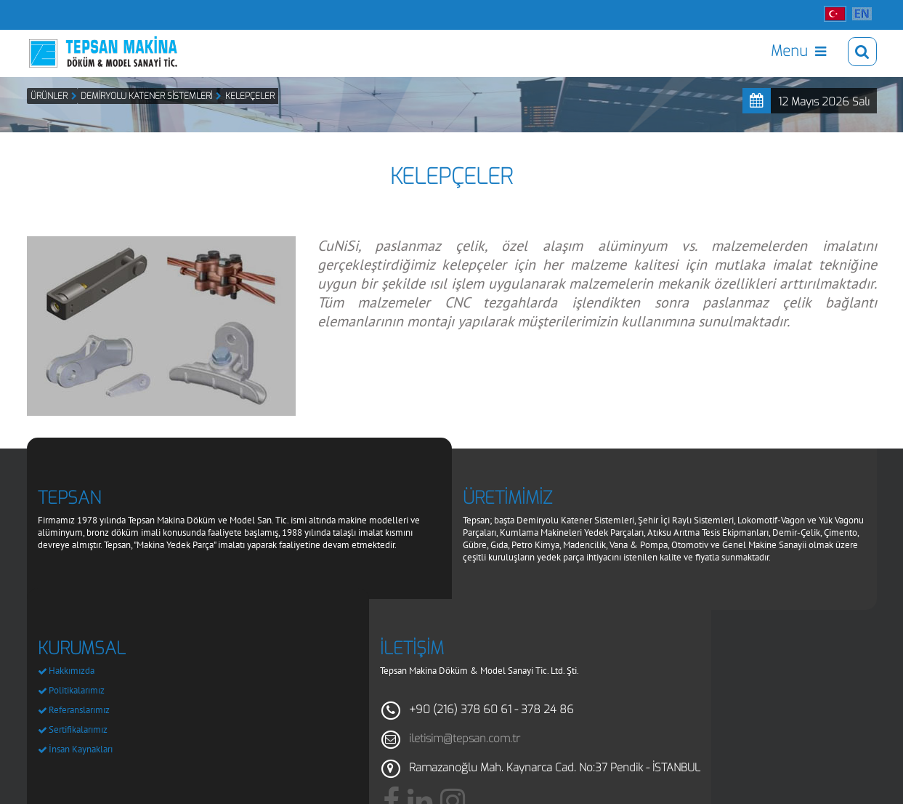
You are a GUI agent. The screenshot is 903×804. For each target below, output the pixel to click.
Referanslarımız (79, 732)
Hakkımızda (71, 693)
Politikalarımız (77, 713)
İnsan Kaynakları (81, 771)
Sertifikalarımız (78, 752)
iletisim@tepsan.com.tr (464, 761)
